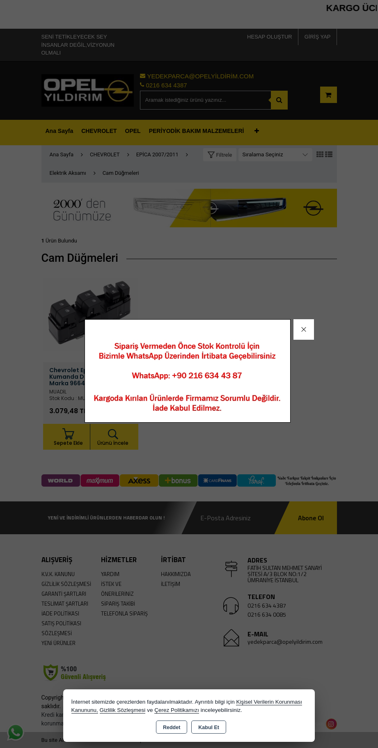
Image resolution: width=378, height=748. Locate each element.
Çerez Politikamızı (176, 710)
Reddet (171, 727)
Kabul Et (208, 727)
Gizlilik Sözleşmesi (123, 710)
